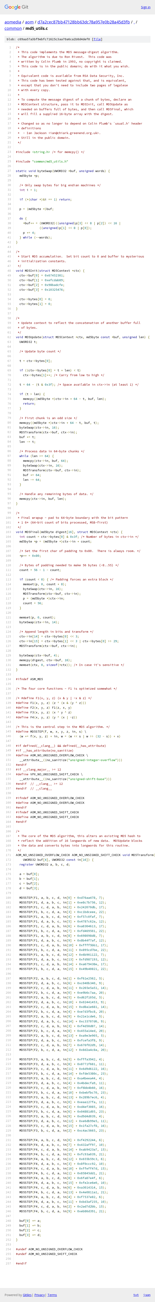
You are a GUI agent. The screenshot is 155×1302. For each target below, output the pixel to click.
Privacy (39, 1295)
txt (136, 1295)
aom (29, 22)
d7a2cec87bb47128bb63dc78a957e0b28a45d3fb (84, 22)
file (97, 39)
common (13, 28)
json (146, 1295)
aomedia (13, 22)
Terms (52, 1295)
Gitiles (27, 1295)
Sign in (145, 7)
